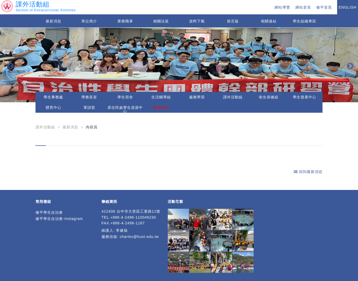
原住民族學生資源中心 (125, 109)
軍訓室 (89, 107)
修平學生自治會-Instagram (59, 219)
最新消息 (53, 21)
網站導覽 (282, 7)
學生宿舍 (125, 97)
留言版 (233, 21)
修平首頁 (324, 7)
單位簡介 (89, 21)
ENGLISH (347, 7)
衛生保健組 (268, 97)
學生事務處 (53, 97)
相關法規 (161, 21)
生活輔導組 (161, 97)
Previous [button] (9, 65)
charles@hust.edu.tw (139, 237)
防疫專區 (161, 107)
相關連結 (269, 21)
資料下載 (197, 21)
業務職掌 (125, 21)
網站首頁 (303, 7)
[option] (179, 65)
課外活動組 (233, 97)
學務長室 (89, 97)
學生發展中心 (304, 97)
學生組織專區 (304, 21)
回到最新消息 (308, 172)
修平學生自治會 (49, 212)
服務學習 (197, 97)
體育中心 (53, 107)
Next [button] (348, 65)
